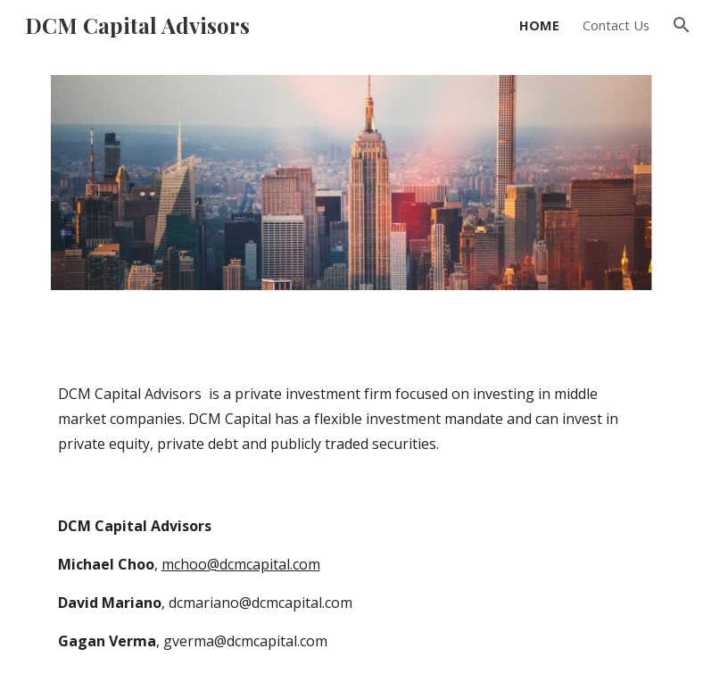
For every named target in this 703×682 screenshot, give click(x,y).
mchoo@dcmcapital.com (240, 564)
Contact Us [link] (616, 25)
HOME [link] (539, 25)
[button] (681, 25)
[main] (352, 418)
